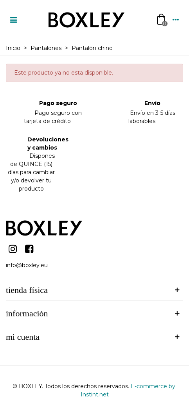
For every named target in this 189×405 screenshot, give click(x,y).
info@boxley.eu (27, 265)
